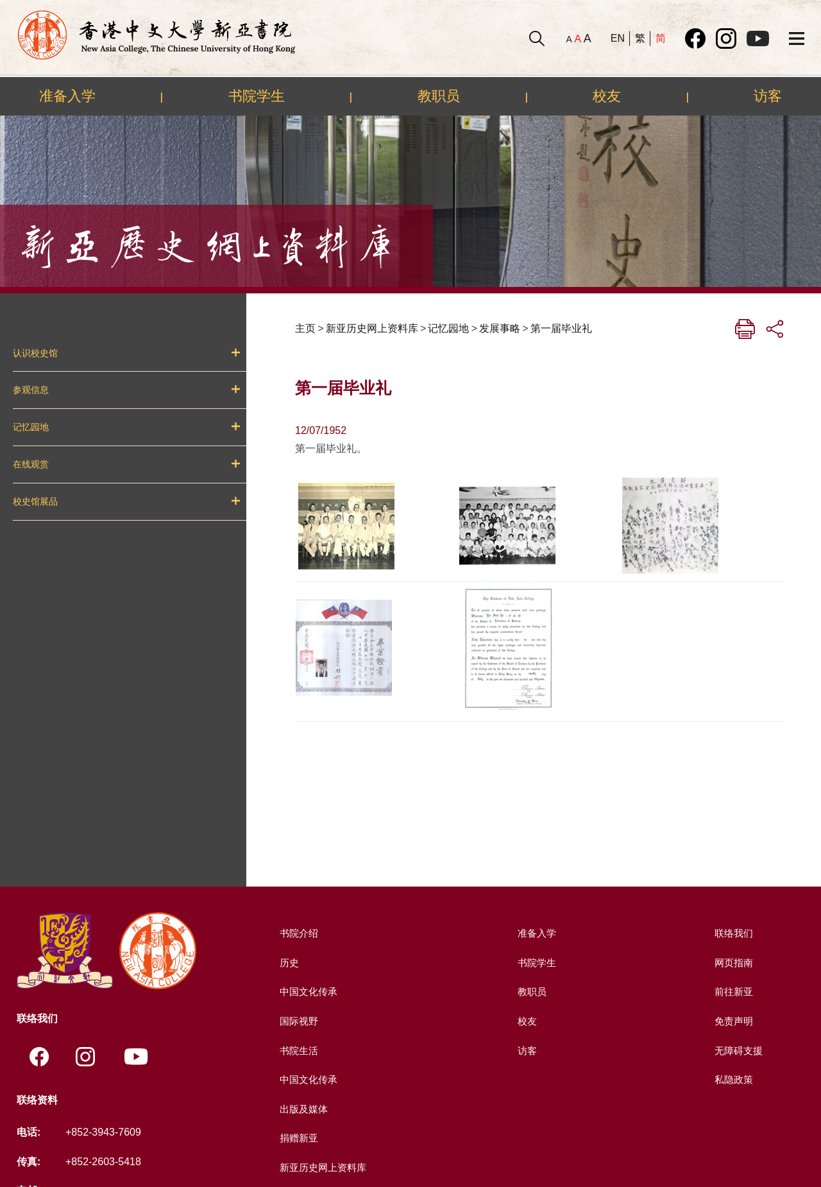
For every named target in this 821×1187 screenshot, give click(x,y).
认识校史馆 (35, 353)
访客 (768, 96)
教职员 (439, 96)
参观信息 (31, 389)
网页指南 (732, 962)
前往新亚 (732, 991)
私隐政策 (732, 1079)
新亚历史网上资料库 (372, 328)
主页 (305, 328)
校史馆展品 (35, 501)
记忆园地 (31, 427)
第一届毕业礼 (561, 328)
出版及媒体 (302, 1109)
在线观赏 (31, 464)
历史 (287, 962)
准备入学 (67, 96)
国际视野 (297, 1021)
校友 (607, 96)
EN (618, 38)
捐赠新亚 (297, 1137)
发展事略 (499, 328)
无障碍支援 (737, 1050)
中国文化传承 (308, 991)
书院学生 (256, 96)
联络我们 (732, 933)
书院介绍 (297, 933)
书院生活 (297, 1050)
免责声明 (732, 1021)
